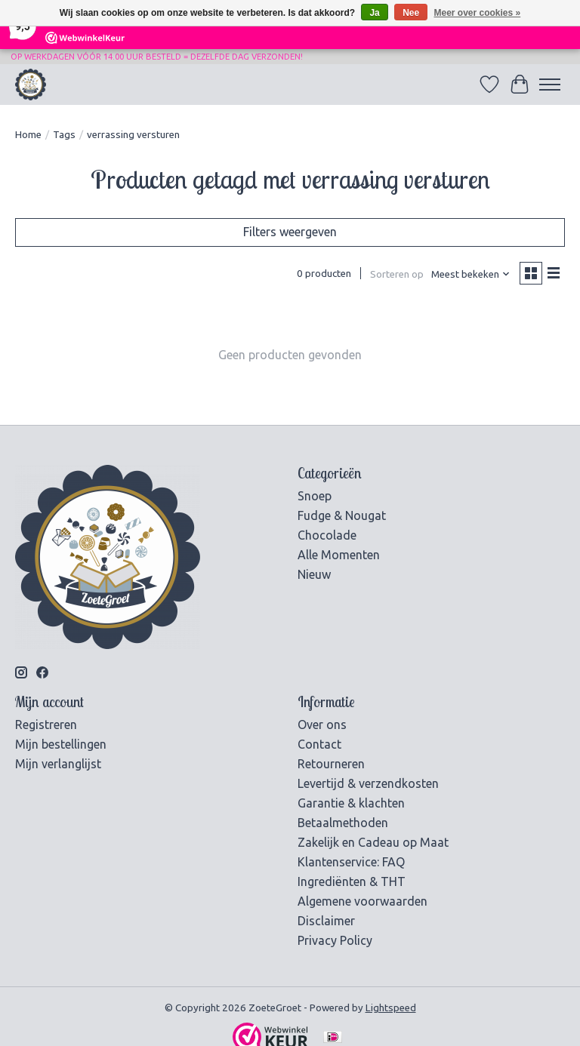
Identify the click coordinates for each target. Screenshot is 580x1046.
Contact (319, 744)
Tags (64, 134)
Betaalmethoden (343, 822)
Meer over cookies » (477, 13)
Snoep (315, 496)
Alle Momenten (339, 554)
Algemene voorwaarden (362, 901)
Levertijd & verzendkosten (368, 783)
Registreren (46, 724)
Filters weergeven (290, 231)
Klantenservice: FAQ (351, 862)
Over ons (322, 724)
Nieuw (314, 574)
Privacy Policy (335, 940)
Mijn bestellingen (60, 744)
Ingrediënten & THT (352, 881)
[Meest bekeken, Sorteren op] (471, 274)
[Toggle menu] (550, 84)
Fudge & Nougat (342, 515)
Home (28, 134)
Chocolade (327, 535)
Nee (411, 13)
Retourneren (331, 764)
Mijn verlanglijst (58, 764)
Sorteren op (397, 274)
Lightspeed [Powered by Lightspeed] (391, 1008)
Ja (374, 13)
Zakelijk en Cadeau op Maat (373, 842)
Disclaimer (326, 921)
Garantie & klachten (351, 803)
